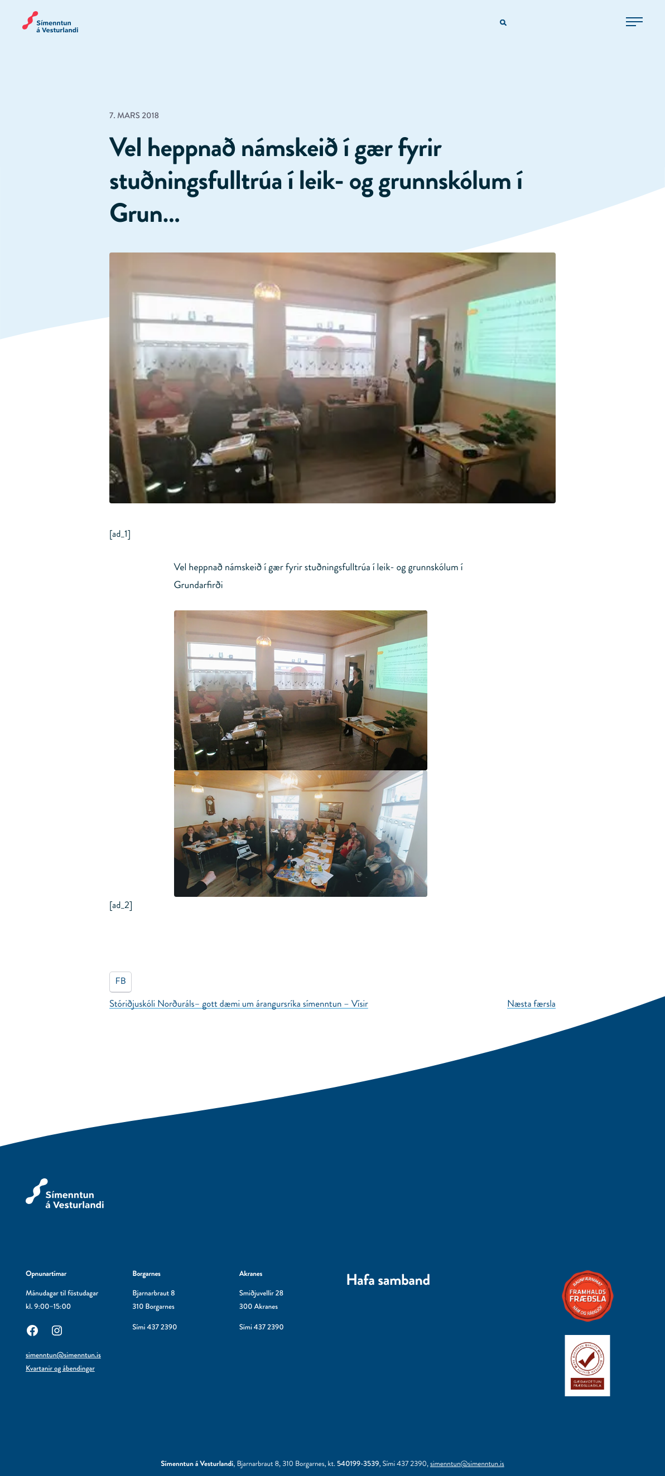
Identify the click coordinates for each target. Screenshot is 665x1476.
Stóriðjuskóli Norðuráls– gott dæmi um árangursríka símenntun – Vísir (238, 1004)
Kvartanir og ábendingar (60, 1368)
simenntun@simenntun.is (63, 1355)
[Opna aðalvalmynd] (634, 21)
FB (120, 981)
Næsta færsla (531, 1004)
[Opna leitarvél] (504, 23)
